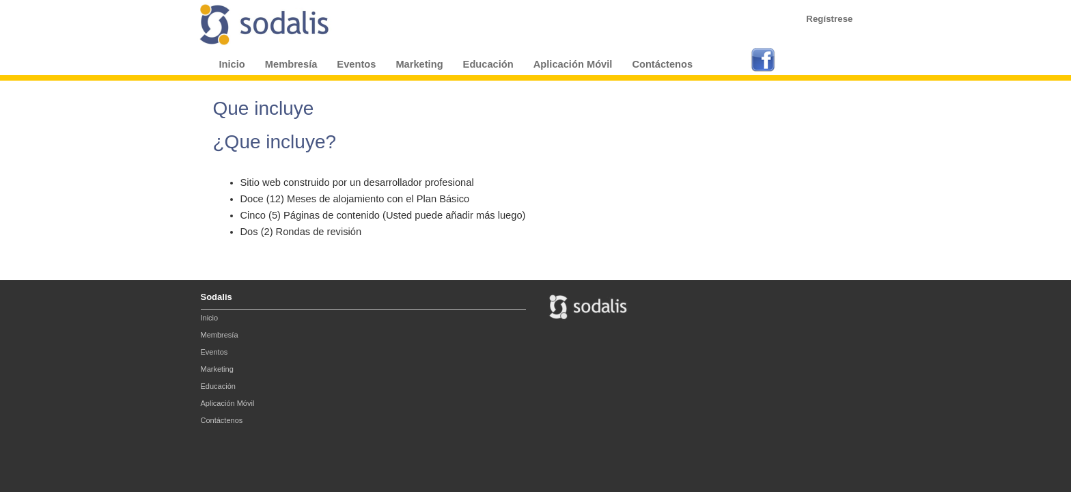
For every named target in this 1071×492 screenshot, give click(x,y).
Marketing (419, 64)
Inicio (232, 64)
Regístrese (829, 19)
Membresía (291, 64)
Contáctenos (662, 64)
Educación (488, 64)
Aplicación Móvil (573, 64)
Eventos (356, 64)
